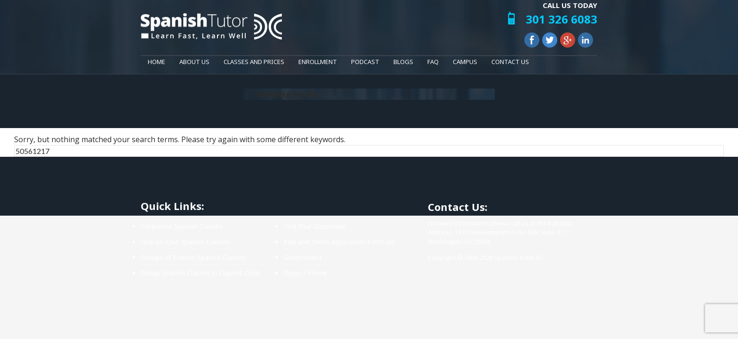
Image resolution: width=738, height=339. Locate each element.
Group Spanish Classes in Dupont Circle (201, 272)
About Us (194, 61)
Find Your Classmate (314, 226)
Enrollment (317, 61)
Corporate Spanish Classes (182, 226)
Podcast (365, 61)
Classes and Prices (254, 61)
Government (302, 257)
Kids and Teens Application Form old (339, 241)
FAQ (433, 61)
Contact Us (510, 61)
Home (156, 61)
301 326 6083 (561, 19)
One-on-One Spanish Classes (185, 241)
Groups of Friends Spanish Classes (193, 257)
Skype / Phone (305, 272)
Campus (465, 61)
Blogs (403, 61)
